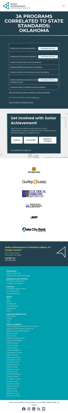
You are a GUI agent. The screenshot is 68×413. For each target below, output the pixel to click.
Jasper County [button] (12, 355)
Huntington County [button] (14, 353)
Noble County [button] (11, 372)
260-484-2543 (10, 260)
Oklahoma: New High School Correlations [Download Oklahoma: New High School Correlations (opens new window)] (25, 62)
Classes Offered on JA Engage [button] (18, 276)
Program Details (48, 48)
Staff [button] (8, 299)
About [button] (9, 297)
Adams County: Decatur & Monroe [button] (19, 329)
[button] (24, 409)
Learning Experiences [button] (16, 314)
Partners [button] (10, 287)
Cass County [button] (11, 336)
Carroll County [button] (12, 333)
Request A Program (47, 140)
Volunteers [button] (11, 271)
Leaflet (46, 157)
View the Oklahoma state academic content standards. (29, 92)
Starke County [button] (12, 381)
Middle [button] (9, 319)
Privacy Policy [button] (31, 402)
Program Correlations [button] (14, 283)
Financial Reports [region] (13, 294)
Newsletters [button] (11, 308)
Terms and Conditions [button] (17, 402)
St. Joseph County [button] (13, 379)
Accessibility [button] (41, 402)
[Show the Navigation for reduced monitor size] (63, 6)
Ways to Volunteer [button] (13, 273)
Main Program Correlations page (21, 102)
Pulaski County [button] (12, 377)
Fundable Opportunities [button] (16, 289)
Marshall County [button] (12, 365)
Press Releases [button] (12, 306)
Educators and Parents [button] (17, 279)
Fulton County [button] (12, 345)
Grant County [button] (11, 348)
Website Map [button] (51, 402)
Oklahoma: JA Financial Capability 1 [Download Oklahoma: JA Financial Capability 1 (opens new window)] (23, 48)
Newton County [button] (12, 369)
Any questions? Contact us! (21, 150)
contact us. (35, 97)
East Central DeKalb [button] (14, 341)
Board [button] (8, 301)
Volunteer (30, 140)
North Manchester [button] (13, 374)
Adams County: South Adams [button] (17, 331)
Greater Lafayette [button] (13, 350)
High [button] (8, 321)
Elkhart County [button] (12, 343)
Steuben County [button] (13, 384)
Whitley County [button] (12, 393)
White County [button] (11, 391)
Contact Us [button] (10, 258)
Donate (17, 140)
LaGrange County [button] (13, 360)
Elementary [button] (11, 316)
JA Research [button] (11, 304)
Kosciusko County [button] (13, 357)
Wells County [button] (11, 388)
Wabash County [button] (12, 386)
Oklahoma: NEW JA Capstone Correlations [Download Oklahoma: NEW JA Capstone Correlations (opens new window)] (26, 67)
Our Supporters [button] (12, 291)
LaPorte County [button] (12, 362)
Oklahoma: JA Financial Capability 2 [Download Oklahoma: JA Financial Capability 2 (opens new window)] (23, 56)
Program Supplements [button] (15, 281)
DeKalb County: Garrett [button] (15, 338)
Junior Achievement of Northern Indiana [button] (22, 326)
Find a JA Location (13, 396)
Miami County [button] (11, 367)
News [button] (8, 311)
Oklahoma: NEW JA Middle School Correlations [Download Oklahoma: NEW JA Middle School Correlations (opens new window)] (27, 87)
